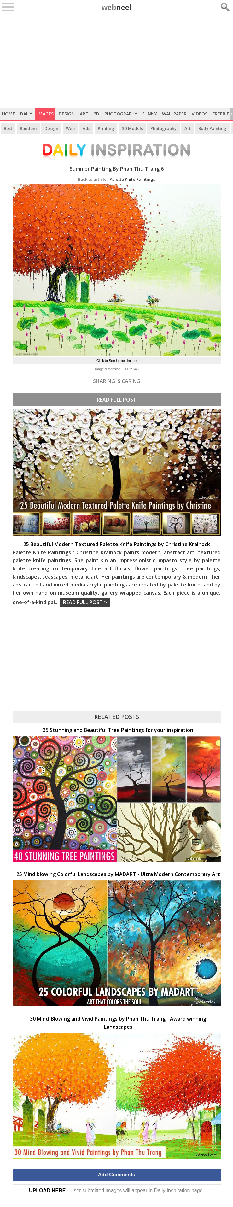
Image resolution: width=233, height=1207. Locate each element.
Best (8, 128)
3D (96, 114)
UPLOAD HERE (47, 1190)
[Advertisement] (116, 61)
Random (28, 128)
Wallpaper (174, 114)
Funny (149, 114)
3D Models (132, 128)
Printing (106, 128)
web (116, 7)
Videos (199, 114)
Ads (86, 128)
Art (84, 114)
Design (67, 114)
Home (8, 114)
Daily (26, 114)
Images (45, 114)
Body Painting (212, 128)
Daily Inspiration (172, 1190)
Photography (120, 114)
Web (70, 128)
